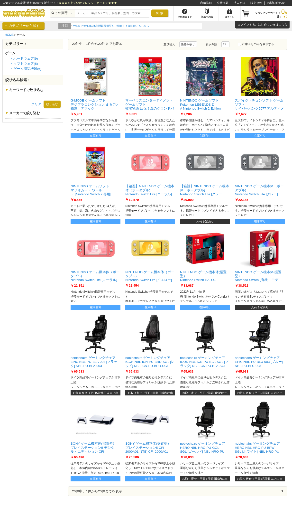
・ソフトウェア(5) (24, 64)
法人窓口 (239, 3)
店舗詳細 (206, 3)
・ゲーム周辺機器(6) (25, 69)
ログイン (243, 24)
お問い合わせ (276, 3)
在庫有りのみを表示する (256, 44)
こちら (282, 24)
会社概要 (222, 3)
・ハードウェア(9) (24, 58)
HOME (9, 35)
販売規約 (256, 3)
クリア (36, 104)
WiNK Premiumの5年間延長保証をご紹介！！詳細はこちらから (118, 25)
